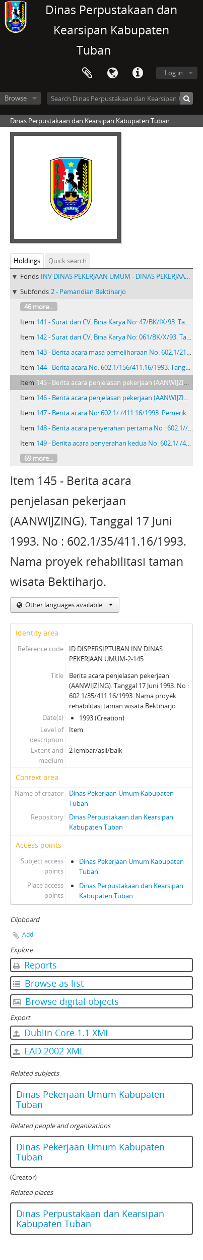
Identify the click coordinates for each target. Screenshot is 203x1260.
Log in (174, 72)
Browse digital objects (66, 1001)
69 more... (38, 458)
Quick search (67, 260)
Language (112, 73)
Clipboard (87, 73)
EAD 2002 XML (48, 1051)
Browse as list (48, 983)
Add (27, 934)
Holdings (27, 260)
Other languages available (68, 604)
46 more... (38, 306)
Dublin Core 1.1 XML (61, 1033)
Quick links (137, 73)
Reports (35, 965)
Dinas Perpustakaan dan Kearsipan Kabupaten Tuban (90, 1218)
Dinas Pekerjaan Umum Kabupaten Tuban (90, 1099)
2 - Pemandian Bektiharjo (88, 291)
